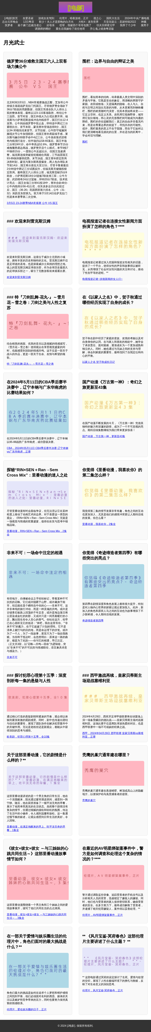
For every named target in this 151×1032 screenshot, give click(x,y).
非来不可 (12, 657)
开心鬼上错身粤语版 (102, 28)
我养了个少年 (128, 25)
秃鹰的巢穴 (89, 800)
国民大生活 (113, 18)
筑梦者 (9, 25)
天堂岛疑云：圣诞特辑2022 (120, 21)
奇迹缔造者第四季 (93, 620)
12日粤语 (28, 21)
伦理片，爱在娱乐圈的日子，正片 (27, 1009)
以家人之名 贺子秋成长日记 (98, 362)
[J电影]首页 (11, 18)
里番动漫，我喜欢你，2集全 (99, 524)
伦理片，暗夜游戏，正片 (73, 18)
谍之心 (97, 18)
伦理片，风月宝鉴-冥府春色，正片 (102, 990)
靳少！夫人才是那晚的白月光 (56, 21)
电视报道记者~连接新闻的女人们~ (102, 279)
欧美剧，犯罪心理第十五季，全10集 (28, 736)
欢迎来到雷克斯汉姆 (19, 277)
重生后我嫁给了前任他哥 (70, 28)
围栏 (85, 141)
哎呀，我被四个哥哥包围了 (75, 25)
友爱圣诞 (28, 18)
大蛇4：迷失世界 (88, 21)
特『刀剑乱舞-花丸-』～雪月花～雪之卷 (30, 363)
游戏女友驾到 (46, 18)
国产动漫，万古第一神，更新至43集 (103, 436)
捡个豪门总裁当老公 (30, 25)
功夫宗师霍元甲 (105, 25)
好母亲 (51, 25)
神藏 (143, 21)
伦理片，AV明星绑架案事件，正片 (102, 915)
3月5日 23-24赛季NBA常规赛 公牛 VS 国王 (32, 203)
